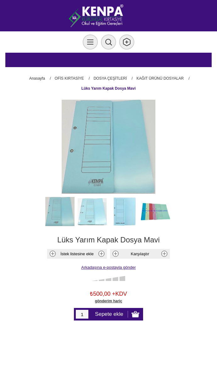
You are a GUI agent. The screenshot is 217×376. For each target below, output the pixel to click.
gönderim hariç (108, 301)
